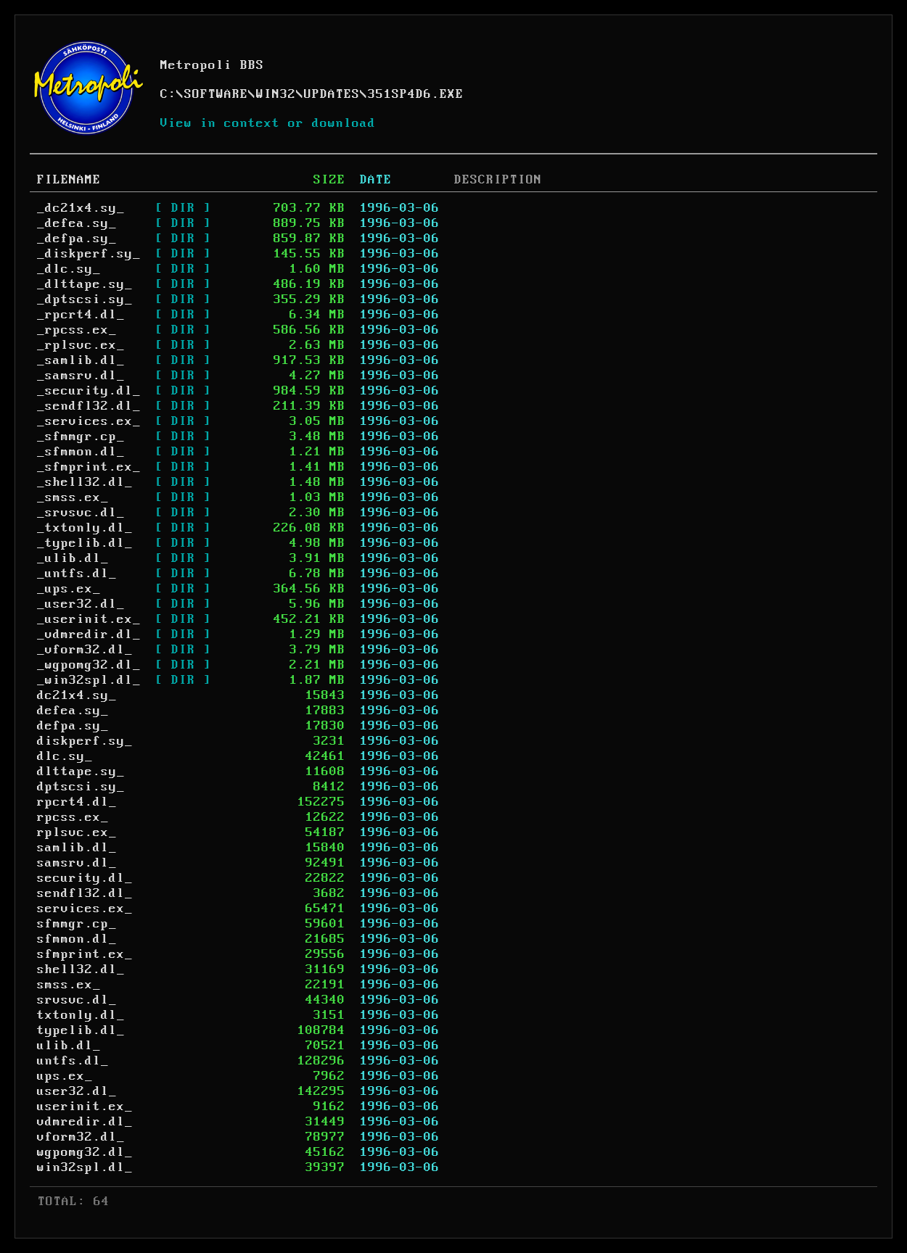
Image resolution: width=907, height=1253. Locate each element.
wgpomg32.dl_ (85, 1152)
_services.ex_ (89, 421)
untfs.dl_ (73, 1061)
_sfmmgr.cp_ (81, 436)
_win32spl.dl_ (89, 680)
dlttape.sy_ (81, 771)
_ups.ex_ (69, 589)
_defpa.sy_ (77, 238)
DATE (376, 180)
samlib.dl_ (77, 847)
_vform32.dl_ (85, 649)
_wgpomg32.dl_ (89, 665)
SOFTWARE (216, 94)
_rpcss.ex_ (77, 330)
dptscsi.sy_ (81, 786)
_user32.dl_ (81, 604)
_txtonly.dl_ (85, 528)
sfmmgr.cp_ (77, 924)
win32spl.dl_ (85, 1167)
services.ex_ (85, 908)
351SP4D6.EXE (416, 94)
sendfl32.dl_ (85, 893)
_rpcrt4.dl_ (81, 314)
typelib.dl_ (81, 1030)
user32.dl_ (77, 1091)
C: (168, 94)
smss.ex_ (69, 984)
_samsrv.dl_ (81, 375)
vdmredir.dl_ (85, 1122)
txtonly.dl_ (81, 1015)
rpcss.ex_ (73, 817)
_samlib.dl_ (81, 360)
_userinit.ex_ (89, 619)
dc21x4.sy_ (77, 695)
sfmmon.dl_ (77, 939)
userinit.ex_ (85, 1106)
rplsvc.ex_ (77, 832)
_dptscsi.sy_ (85, 299)
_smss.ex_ (73, 497)
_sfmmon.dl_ (81, 451)
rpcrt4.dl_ (77, 802)
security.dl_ (85, 878)
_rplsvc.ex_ (81, 345)
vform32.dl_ (81, 1137)
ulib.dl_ (69, 1045)
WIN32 (276, 94)
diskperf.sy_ (85, 741)
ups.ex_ (65, 1076)
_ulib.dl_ (73, 558)
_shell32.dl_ (85, 482)
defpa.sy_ (73, 726)
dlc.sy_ (65, 756)
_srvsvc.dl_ (81, 512)
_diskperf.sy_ (89, 254)
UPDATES (332, 94)
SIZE (329, 180)
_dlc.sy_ (69, 269)
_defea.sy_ (77, 223)
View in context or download (268, 123)
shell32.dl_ (81, 969)
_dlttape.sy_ (85, 284)
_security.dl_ (89, 391)
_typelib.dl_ (85, 543)
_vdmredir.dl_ (89, 634)
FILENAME (69, 180)
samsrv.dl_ (77, 863)
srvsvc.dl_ (77, 1000)
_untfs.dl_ (77, 573)
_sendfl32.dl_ (89, 406)
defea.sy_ (73, 710)
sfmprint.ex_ (85, 954)
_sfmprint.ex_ (89, 467)
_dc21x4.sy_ (81, 208)
